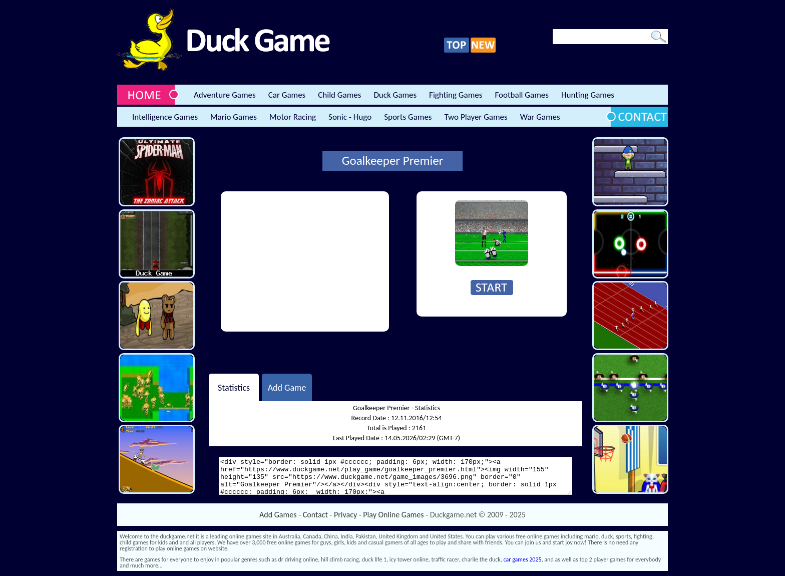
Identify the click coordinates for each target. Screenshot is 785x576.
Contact (315, 514)
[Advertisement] (305, 261)
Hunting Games (587, 95)
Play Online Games (393, 514)
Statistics (234, 387)
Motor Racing (292, 117)
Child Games (339, 95)
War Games (540, 117)
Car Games (287, 95)
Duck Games (395, 95)
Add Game (287, 387)
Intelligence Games (165, 117)
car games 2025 (523, 559)
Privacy (345, 514)
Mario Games (233, 117)
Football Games (521, 95)
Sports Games (408, 117)
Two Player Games (476, 117)
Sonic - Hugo (349, 117)
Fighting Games (455, 95)
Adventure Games (225, 95)
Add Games (277, 514)
